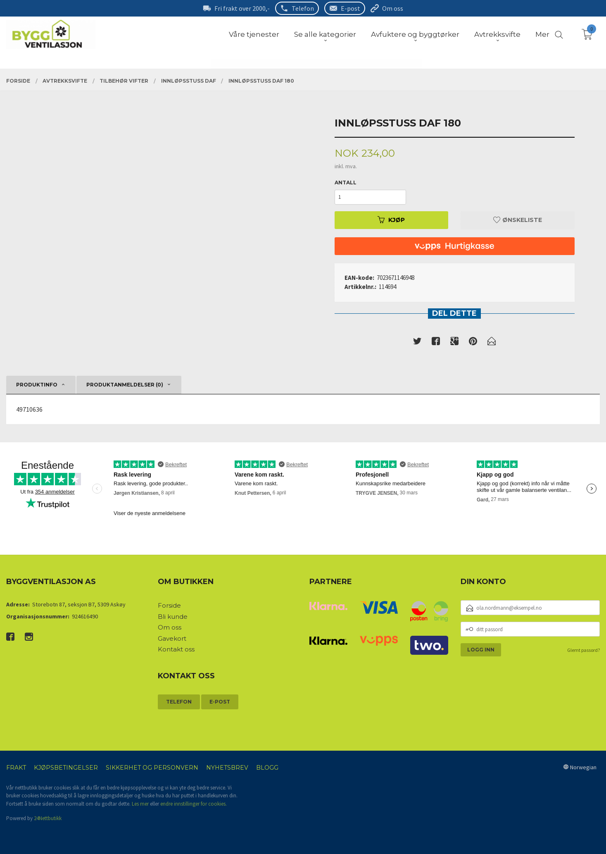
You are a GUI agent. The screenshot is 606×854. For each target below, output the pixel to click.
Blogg (267, 767)
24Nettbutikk (48, 818)
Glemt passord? (583, 650)
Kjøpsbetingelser (66, 767)
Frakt (16, 767)
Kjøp (391, 220)
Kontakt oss (176, 649)
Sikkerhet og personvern (152, 767)
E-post (350, 8)
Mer (542, 34)
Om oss (392, 8)
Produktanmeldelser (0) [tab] (124, 385)
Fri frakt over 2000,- (242, 8)
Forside (169, 605)
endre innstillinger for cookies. (193, 803)
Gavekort (172, 638)
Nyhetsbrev (227, 767)
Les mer (140, 803)
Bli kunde (173, 616)
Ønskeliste (517, 220)
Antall (345, 182)
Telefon (303, 8)
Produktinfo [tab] (36, 385)
